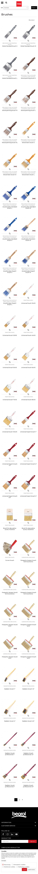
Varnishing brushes (28, 557)
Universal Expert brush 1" (28, 432)
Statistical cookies (9, 867)
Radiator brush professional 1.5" (28, 754)
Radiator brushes (10, 686)
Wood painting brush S (28, 78)
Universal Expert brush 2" (28, 464)
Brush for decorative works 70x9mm (9, 529)
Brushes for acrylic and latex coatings (10, 204)
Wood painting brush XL (10, 142)
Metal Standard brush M (28, 46)
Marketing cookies (23, 867)
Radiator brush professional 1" (10, 754)
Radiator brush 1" (9, 689)
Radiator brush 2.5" (28, 721)
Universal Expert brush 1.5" (9, 464)
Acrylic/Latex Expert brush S (9, 271)
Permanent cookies (19, 864)
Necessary (7, 864)
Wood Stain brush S (28, 142)
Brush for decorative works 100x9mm (28, 529)
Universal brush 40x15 (28, 335)
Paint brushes (28, 300)
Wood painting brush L (28, 110)
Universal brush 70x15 (10, 399)
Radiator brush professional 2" (10, 786)
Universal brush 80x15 (28, 399)
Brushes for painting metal (10, 43)
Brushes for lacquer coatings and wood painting (28, 77)
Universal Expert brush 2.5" (9, 496)
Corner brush (9, 560)
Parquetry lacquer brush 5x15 (28, 657)
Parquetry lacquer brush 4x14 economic (28, 593)
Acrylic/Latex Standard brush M (28, 207)
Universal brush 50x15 (10, 367)
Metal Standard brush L (9, 78)
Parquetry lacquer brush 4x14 (10, 657)
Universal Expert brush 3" (28, 496)
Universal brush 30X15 (10, 335)
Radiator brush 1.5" (28, 689)
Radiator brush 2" (9, 721)
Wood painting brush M (9, 110)
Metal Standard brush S (9, 46)
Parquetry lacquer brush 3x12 (28, 625)
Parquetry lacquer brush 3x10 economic (28, 561)
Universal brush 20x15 (28, 303)
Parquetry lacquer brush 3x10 (10, 625)
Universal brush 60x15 (28, 367)
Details (3, 860)
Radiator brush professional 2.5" (28, 786)
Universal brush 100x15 (9, 432)
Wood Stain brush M (9, 174)
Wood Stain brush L (28, 174)
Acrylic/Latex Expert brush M (28, 271)
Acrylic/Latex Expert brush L (9, 304)
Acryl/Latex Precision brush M (28, 239)
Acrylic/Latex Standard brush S (10, 239)
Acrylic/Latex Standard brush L (10, 207)
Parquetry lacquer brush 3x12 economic (10, 593)
